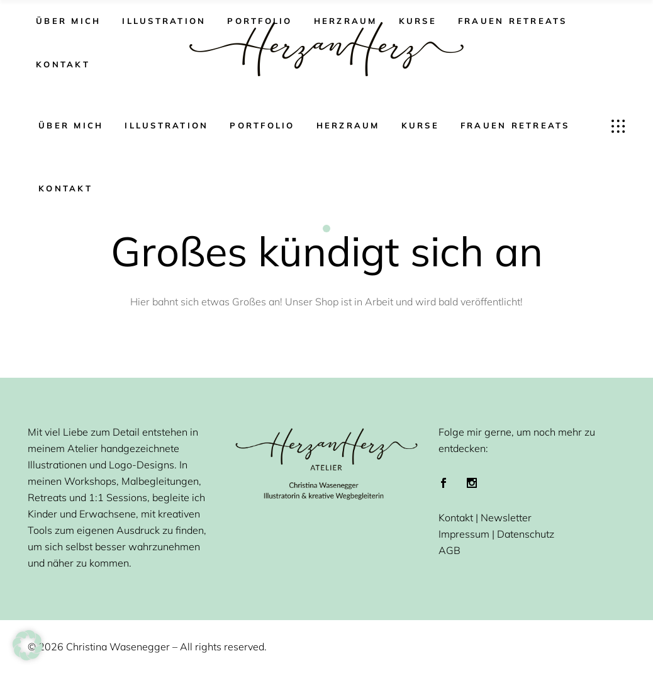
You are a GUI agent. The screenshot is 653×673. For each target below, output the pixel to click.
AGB (449, 550)
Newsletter (506, 517)
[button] (27, 645)
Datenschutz (525, 534)
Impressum (463, 534)
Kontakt (455, 517)
